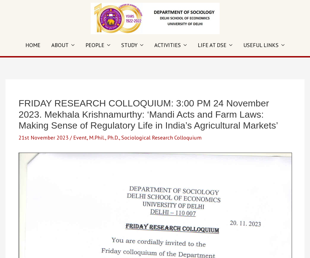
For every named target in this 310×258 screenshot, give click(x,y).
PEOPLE (94, 45)
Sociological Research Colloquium (161, 137)
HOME (32, 45)
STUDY (129, 45)
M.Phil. (97, 137)
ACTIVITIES (167, 45)
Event (80, 137)
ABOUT (60, 45)
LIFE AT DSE (212, 45)
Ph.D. (113, 137)
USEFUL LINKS (261, 45)
